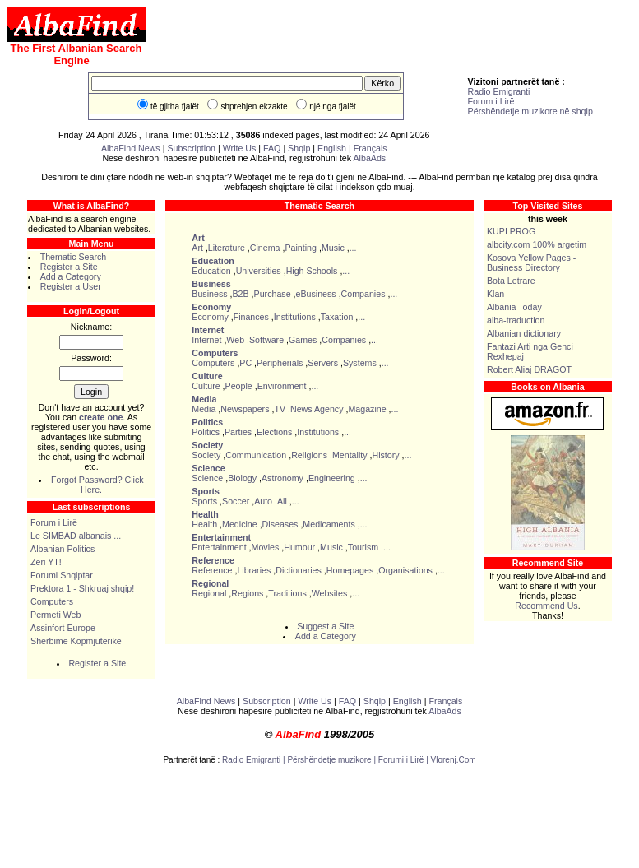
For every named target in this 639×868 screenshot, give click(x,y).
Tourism (363, 547)
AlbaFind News (130, 148)
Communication (255, 455)
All (282, 501)
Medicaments (328, 524)
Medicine (239, 524)
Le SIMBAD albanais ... (75, 536)
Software (266, 340)
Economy (210, 317)
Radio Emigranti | (254, 759)
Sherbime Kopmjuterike (76, 641)
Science (207, 478)
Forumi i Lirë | (404, 759)
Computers (51, 601)
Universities (258, 271)
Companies (363, 294)
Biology (242, 478)
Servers (323, 363)
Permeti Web (55, 615)
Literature (226, 248)
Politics (206, 432)
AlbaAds (370, 158)
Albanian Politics (62, 549)
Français (370, 148)
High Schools (312, 271)
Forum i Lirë (491, 101)
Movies (266, 547)
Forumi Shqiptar (61, 575)
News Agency (317, 409)
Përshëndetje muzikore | (332, 759)
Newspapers (244, 409)
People (238, 386)
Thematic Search (73, 257)
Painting (301, 248)
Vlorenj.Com (453, 759)
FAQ (273, 148)
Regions (247, 593)
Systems (360, 363)
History (385, 455)
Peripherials (280, 363)
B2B (240, 294)
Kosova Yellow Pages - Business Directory (531, 262)
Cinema (265, 248)
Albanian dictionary (524, 333)
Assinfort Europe (62, 628)
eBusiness (316, 294)
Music (333, 248)
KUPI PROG (511, 231)
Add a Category (70, 276)
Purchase (272, 294)
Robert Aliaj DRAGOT (529, 369)
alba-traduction (516, 320)
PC (245, 363)
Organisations (405, 570)
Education (211, 271)
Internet (206, 340)
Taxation (337, 317)
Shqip (299, 148)
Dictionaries (299, 570)
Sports (204, 501)
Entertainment (219, 547)
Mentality (350, 455)
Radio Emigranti (499, 91)
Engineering (331, 478)
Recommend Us (546, 605)
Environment (282, 386)
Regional (209, 593)
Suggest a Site (325, 626)
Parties (238, 432)
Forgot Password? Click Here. (97, 484)
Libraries (254, 570)
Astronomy (282, 478)
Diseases (280, 524)
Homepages (349, 570)
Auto (263, 501)
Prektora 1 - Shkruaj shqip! (82, 588)
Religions (309, 455)
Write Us (240, 148)
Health (204, 524)
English (331, 148)
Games (303, 340)
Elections (274, 432)
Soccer (235, 501)
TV (279, 409)
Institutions (295, 317)
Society (206, 455)
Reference (212, 570)
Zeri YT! (46, 562)
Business (209, 294)
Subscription (191, 148)
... (353, 248)
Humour (299, 547)
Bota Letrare (511, 280)
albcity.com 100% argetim (536, 244)
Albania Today (514, 307)
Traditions (287, 593)
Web (235, 340)
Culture (206, 386)
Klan (495, 294)
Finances (251, 317)
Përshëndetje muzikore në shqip (530, 111)
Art (197, 248)
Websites (330, 593)
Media (203, 409)
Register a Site (69, 267)
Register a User (70, 286)
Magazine (367, 409)
